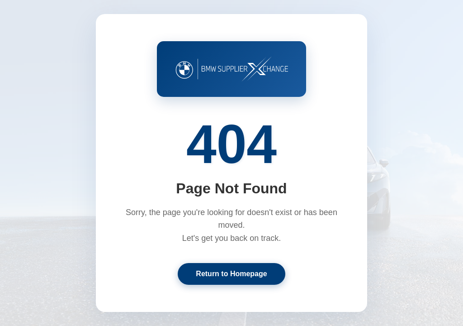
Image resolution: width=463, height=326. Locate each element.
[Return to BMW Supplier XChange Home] (231, 68)
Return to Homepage (231, 274)
